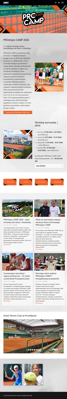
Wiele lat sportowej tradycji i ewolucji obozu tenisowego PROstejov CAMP (48, 222)
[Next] (62, 336)
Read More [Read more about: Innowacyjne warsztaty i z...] (7, 301)
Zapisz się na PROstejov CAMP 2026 (17, 112)
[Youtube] (59, 3)
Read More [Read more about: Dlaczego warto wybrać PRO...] (39, 303)
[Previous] (5, 336)
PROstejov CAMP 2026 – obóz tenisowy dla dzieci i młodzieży (17, 220)
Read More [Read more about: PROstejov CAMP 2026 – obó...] (7, 245)
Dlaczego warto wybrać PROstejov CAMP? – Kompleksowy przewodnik (47, 276)
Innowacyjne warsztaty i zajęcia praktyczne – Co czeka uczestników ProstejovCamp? (16, 276)
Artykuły (15, 225)
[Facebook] (55, 3)
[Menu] (62, 2)
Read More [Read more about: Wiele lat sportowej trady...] (39, 249)
